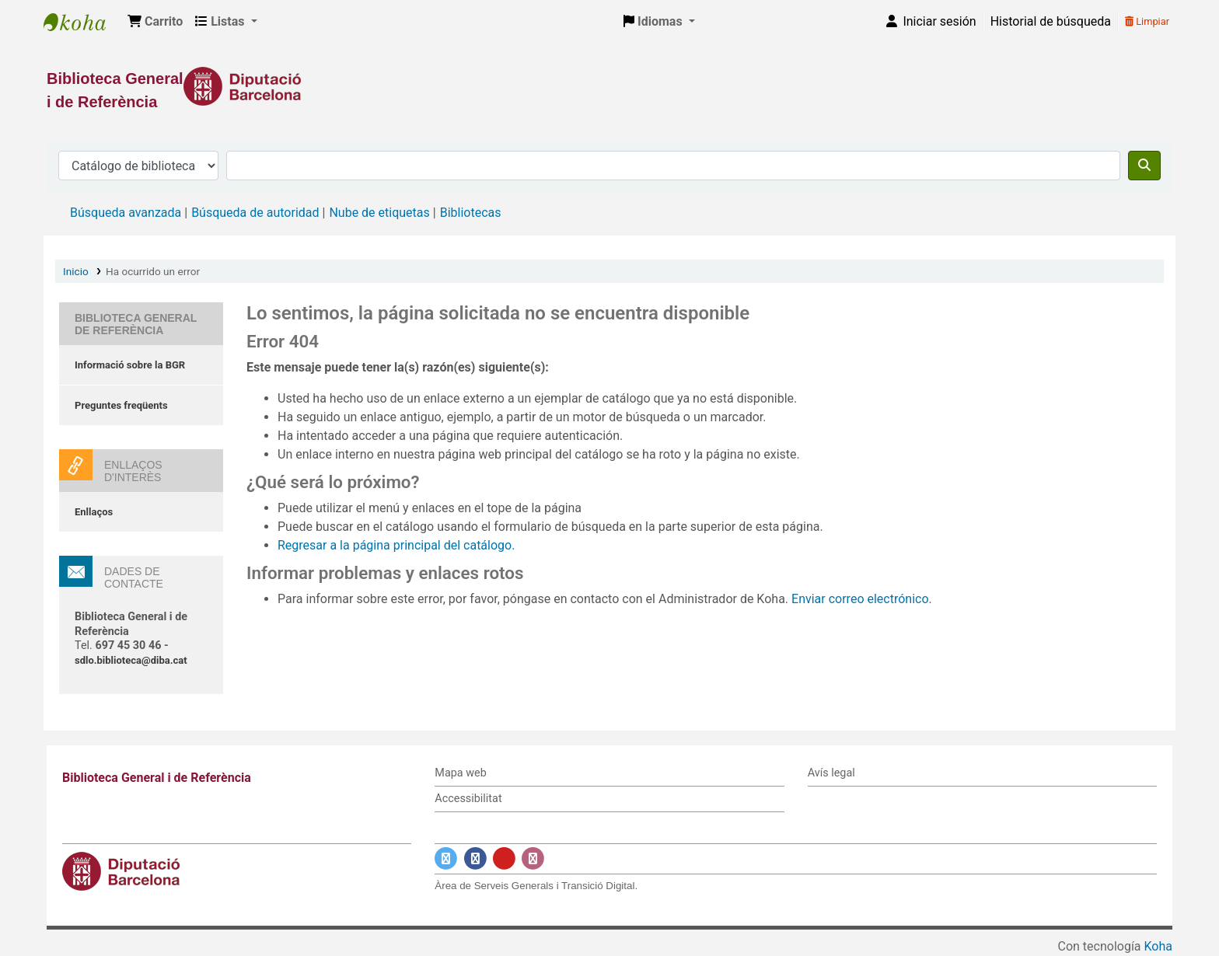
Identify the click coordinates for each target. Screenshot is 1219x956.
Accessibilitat (468, 798)
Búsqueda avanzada (125, 212)
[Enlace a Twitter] (446, 858)
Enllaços (94, 512)
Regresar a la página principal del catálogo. (396, 545)
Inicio (76, 271)
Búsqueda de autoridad (255, 212)
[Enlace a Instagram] (533, 858)
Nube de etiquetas (379, 212)
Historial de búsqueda (1050, 21)
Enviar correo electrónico (860, 598)
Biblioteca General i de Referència (82, 21)
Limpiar (1147, 21)
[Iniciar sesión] (930, 21)
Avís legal (831, 773)
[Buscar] (1144, 165)
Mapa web (460, 773)
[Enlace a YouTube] (504, 858)
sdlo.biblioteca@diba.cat (131, 660)
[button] (155, 21)
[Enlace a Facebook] (475, 858)
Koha (1158, 946)
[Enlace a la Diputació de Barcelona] (609, 86)
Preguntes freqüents (121, 405)
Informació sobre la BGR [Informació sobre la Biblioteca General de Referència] (130, 365)
